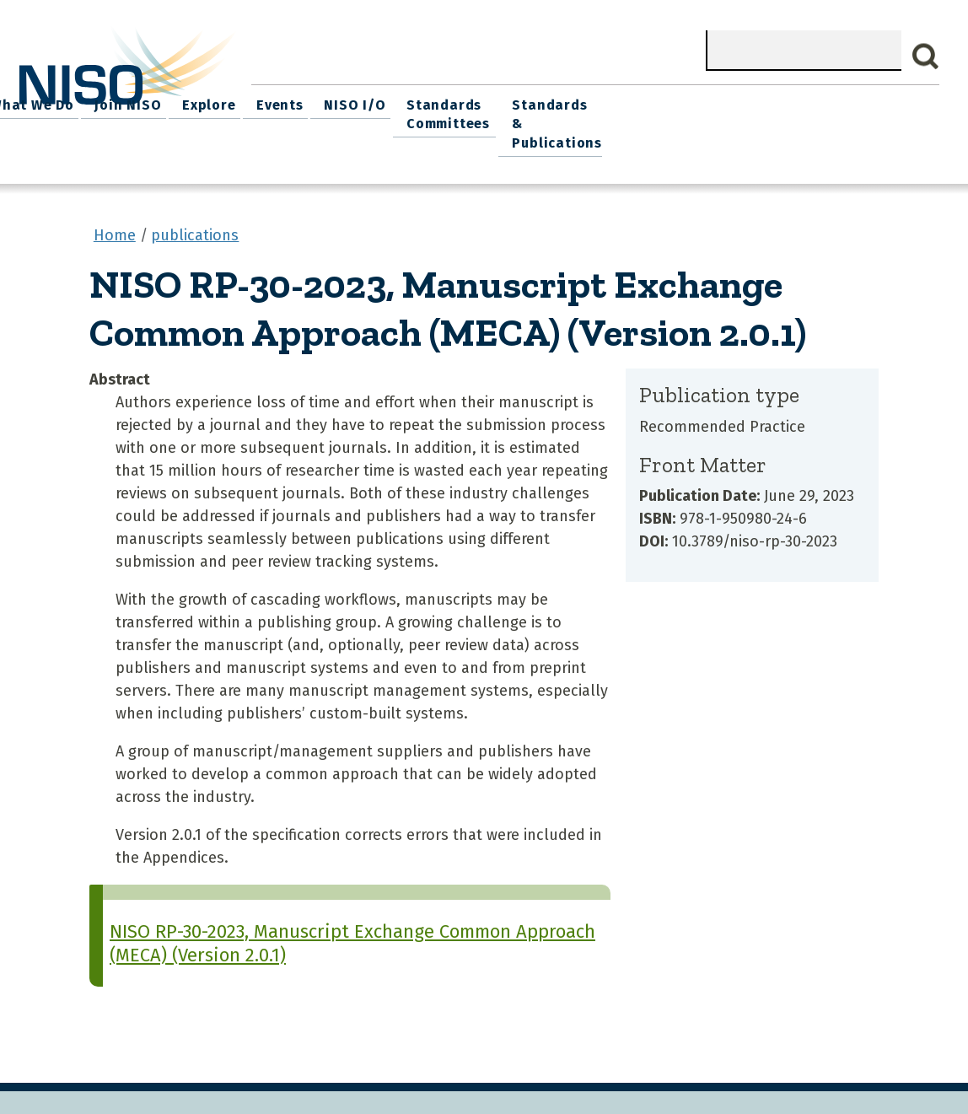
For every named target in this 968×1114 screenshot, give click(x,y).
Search (925, 56)
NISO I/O (661, 102)
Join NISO (448, 102)
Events (591, 102)
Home (279, 102)
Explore (525, 102)
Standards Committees (751, 111)
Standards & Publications (873, 111)
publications (195, 210)
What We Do (357, 102)
